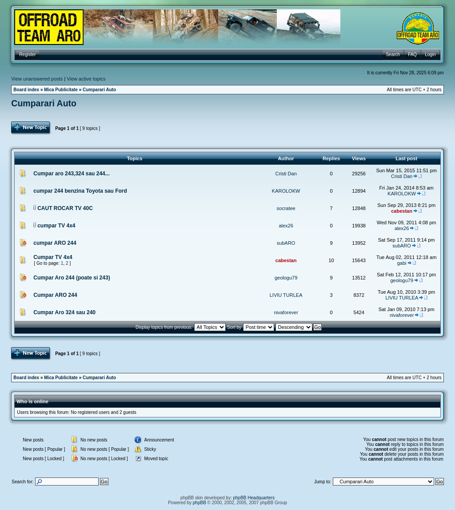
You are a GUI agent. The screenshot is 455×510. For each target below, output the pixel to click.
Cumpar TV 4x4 (52, 257)
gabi (402, 263)
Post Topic (31, 128)
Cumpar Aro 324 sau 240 (64, 312)
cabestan (401, 211)
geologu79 (286, 277)
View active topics (86, 78)
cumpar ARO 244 (54, 243)
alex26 (286, 225)
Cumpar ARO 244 (55, 295)
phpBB (199, 502)
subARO (286, 243)
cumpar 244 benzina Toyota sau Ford (80, 191)
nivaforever (286, 312)
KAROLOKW (286, 191)
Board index (26, 89)
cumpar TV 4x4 (56, 226)
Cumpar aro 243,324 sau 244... (71, 173)
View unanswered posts (37, 78)
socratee (286, 208)
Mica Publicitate (61, 89)
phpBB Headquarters (254, 497)
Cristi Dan (285, 173)
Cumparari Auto (99, 89)
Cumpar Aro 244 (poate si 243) (71, 278)
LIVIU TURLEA (286, 295)
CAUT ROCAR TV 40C (65, 208)
